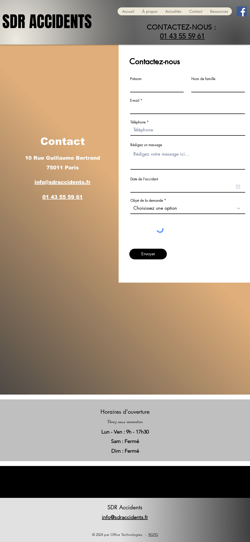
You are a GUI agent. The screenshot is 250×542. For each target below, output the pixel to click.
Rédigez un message (146, 145)
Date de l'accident (144, 179)
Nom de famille (203, 79)
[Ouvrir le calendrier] (238, 187)
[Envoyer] (148, 254)
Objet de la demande (146, 200)
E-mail (134, 100)
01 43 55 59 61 (182, 36)
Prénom (136, 79)
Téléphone (138, 122)
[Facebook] (242, 11)
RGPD (153, 534)
